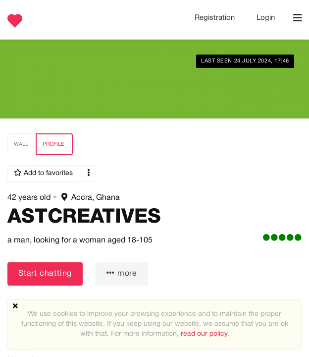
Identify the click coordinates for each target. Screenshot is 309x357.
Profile (53, 144)
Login (266, 17)
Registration (216, 17)
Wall (21, 144)
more (121, 273)
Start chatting (45, 273)
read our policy (204, 334)
